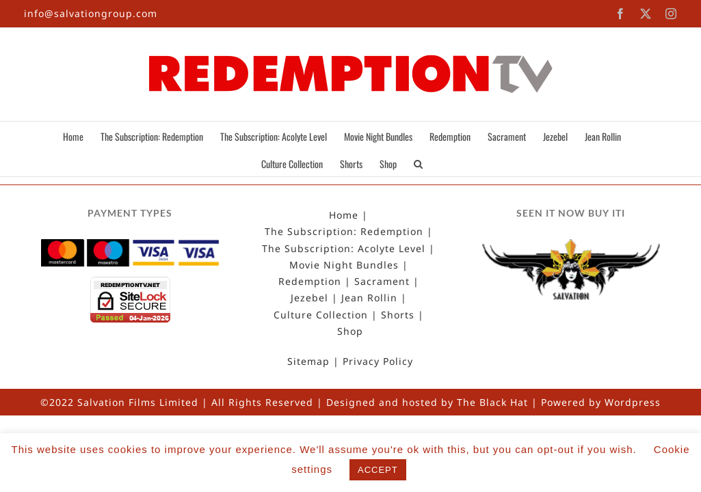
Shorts (397, 315)
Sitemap (308, 361)
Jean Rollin (369, 298)
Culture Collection (321, 315)
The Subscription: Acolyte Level (343, 249)
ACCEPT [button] (378, 470)
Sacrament (382, 281)
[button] (431, 162)
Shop (350, 331)
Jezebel (309, 298)
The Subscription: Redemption (344, 232)
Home (343, 215)
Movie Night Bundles (344, 265)
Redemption (309, 281)
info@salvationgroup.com (90, 13)
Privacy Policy (378, 361)
